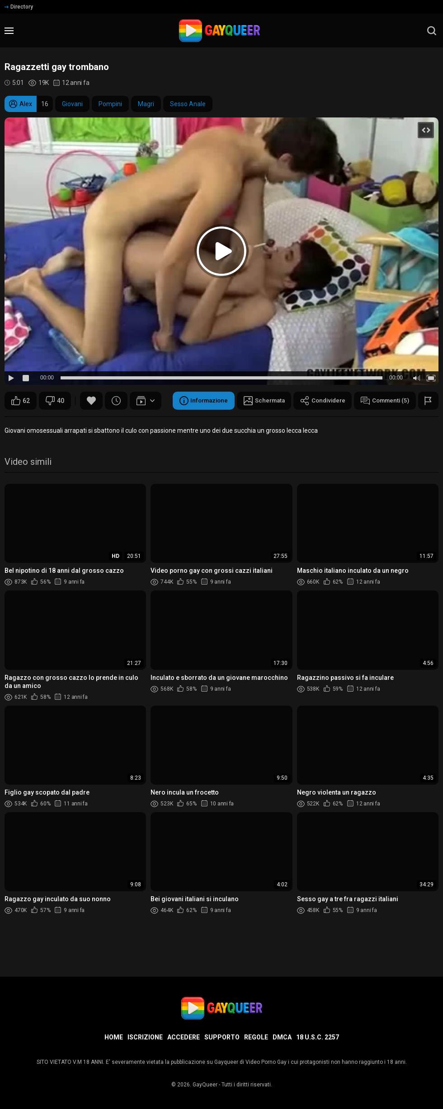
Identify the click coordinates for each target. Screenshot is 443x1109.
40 (55, 400)
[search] (431, 30)
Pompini (110, 104)
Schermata (101, 423)
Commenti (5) (228, 423)
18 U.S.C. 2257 (317, 1037)
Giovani (72, 104)
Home (113, 1037)
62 (20, 400)
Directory (19, 7)
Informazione (37, 423)
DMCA (282, 1037)
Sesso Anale (188, 104)
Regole (256, 1037)
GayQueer (205, 1084)
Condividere (163, 423)
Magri (146, 104)
